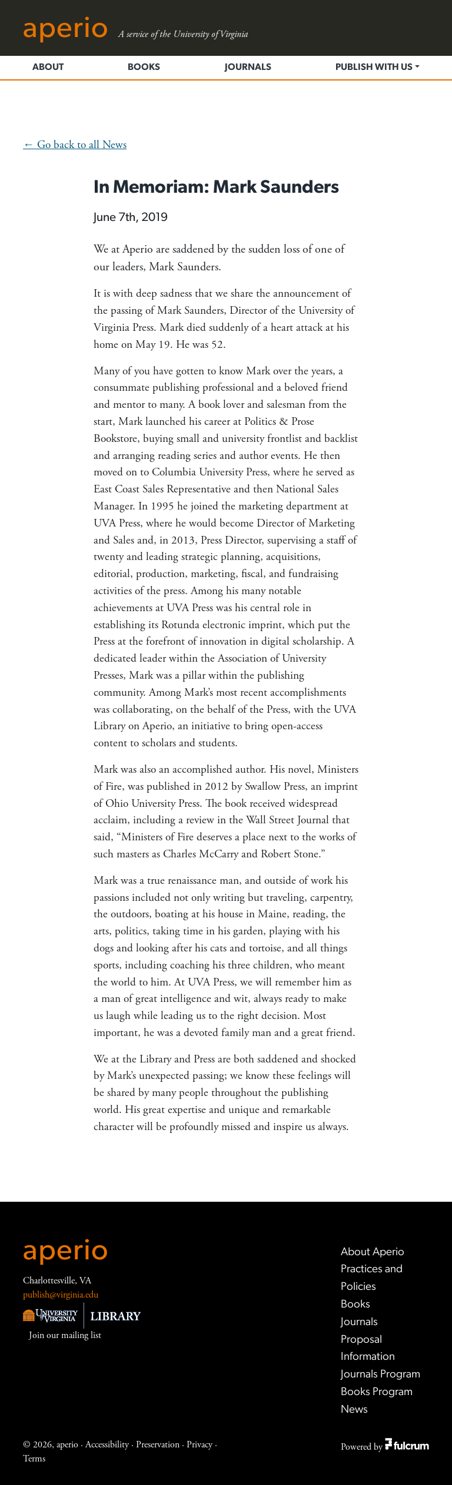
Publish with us (374, 67)
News (354, 1410)
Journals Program (380, 1374)
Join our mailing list (65, 1335)
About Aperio (372, 1252)
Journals (248, 67)
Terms (34, 1459)
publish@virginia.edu (60, 1295)
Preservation (158, 1445)
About (48, 67)
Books (144, 67)
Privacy (199, 1445)
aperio (66, 1252)
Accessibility (107, 1445)
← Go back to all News (75, 145)
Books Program (377, 1392)
